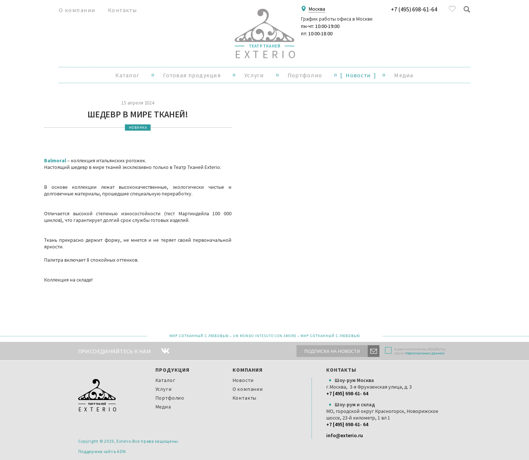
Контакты (122, 10)
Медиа (403, 75)
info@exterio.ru (344, 435)
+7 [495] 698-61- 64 (347, 393)
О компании (77, 10)
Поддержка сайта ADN (102, 451)
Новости (358, 75)
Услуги (254, 75)
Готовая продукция (192, 75)
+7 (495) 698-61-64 (414, 9)
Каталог (127, 75)
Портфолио (305, 75)
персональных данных (425, 352)
